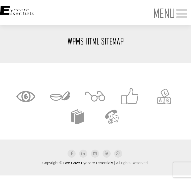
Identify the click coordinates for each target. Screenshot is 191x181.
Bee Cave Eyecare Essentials (88, 163)
